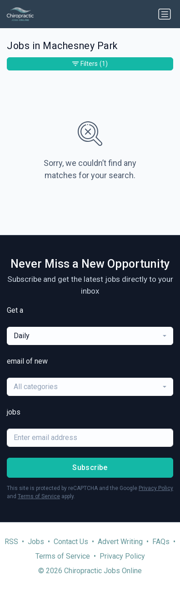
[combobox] (90, 336)
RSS (11, 541)
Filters (90, 64)
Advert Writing (120, 541)
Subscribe (90, 467)
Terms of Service (39, 496)
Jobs (36, 541)
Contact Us (71, 541)
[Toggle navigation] (164, 14)
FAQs (161, 541)
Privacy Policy (156, 488)
